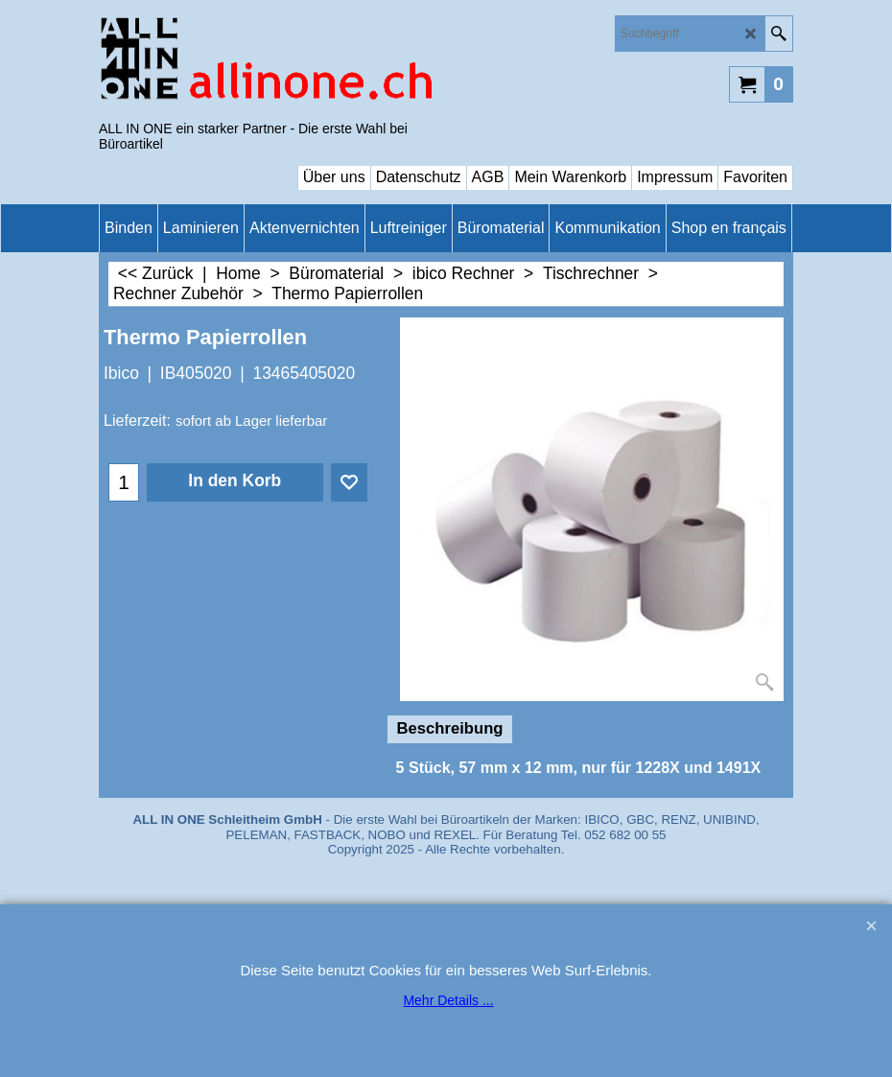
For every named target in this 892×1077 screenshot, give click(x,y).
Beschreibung (450, 728)
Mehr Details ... (448, 1000)
